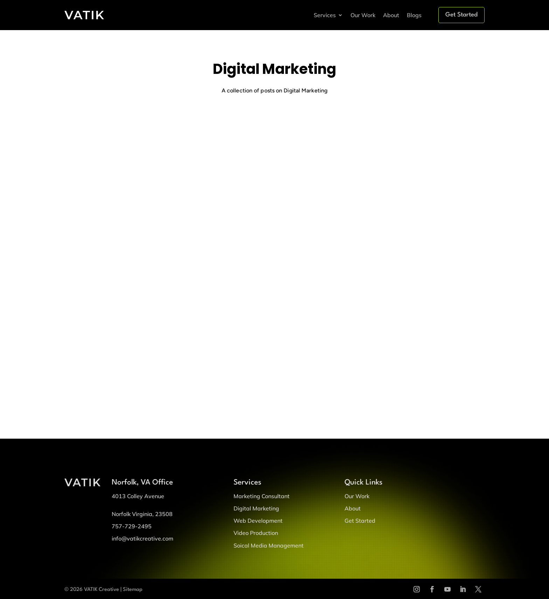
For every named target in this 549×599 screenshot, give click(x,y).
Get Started (461, 15)
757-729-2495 (132, 526)
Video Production (256, 532)
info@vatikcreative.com (142, 538)
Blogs (414, 15)
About (391, 15)
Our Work (362, 15)
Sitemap (133, 589)
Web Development (258, 520)
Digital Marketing (256, 508)
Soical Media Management (269, 545)
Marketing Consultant (262, 496)
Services (325, 15)
